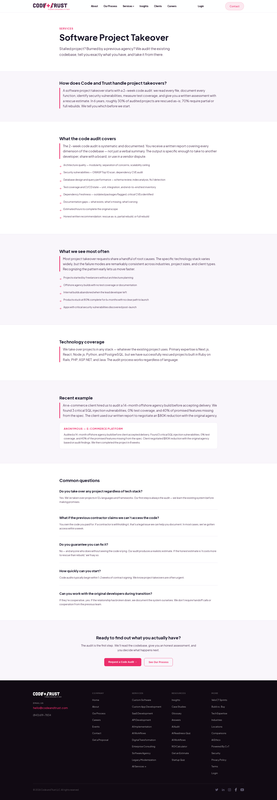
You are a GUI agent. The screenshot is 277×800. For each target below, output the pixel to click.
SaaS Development (142, 713)
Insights (144, 6)
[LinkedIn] (223, 790)
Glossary (176, 713)
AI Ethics (215, 739)
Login (201, 6)
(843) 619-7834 (42, 715)
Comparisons (218, 733)
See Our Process (158, 662)
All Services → (139, 766)
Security (215, 753)
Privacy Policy (218, 759)
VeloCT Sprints (219, 700)
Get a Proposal (100, 739)
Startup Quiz (178, 759)
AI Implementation (142, 726)
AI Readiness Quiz (181, 733)
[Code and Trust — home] (51, 6)
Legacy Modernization (144, 759)
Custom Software (141, 700)
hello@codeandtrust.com (50, 708)
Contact (235, 6)
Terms (214, 766)
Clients (158, 6)
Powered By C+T (220, 746)
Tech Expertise (219, 713)
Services (128, 6)
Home (95, 700)
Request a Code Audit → (122, 662)
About (94, 6)
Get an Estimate (180, 753)
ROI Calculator (179, 746)
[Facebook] (236, 790)
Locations (216, 726)
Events (96, 726)
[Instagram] (229, 790)
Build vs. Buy (218, 706)
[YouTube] (242, 790)
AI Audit (176, 726)
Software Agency (141, 753)
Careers (171, 6)
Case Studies (179, 706)
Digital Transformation (144, 739)
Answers (176, 720)
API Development (141, 720)
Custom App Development (146, 706)
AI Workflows (139, 733)
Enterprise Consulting (143, 746)
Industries (216, 720)
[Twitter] (217, 790)
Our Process (110, 6)
